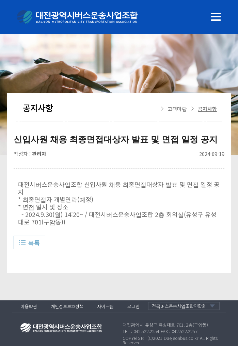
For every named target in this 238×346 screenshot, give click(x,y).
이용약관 (28, 306)
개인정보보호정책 (67, 306)
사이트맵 (105, 306)
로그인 (133, 306)
